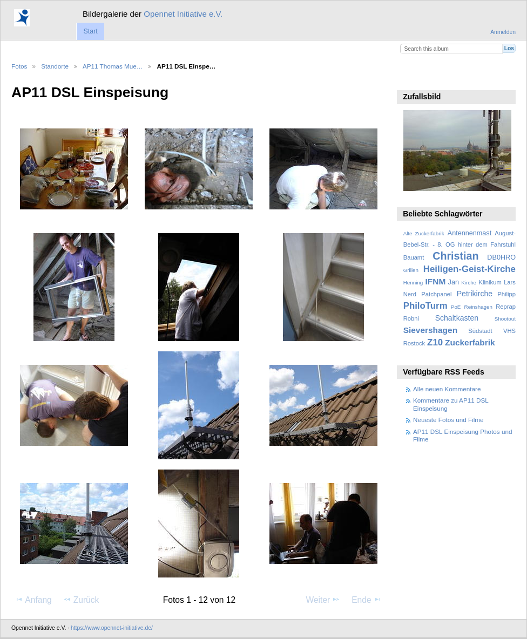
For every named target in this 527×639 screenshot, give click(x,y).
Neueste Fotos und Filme (448, 419)
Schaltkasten (456, 318)
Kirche (468, 282)
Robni (411, 318)
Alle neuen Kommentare (447, 388)
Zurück (81, 599)
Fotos (19, 66)
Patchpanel (436, 294)
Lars (510, 282)
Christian (455, 256)
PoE (456, 307)
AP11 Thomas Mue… (113, 66)
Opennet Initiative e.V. (183, 13)
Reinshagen (478, 307)
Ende (367, 599)
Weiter (323, 599)
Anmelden (503, 32)
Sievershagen (430, 330)
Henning (413, 282)
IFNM (435, 281)
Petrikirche (474, 293)
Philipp (506, 294)
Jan (453, 282)
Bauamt (413, 257)
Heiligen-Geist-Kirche (469, 269)
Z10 (435, 342)
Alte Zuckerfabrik (423, 233)
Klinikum (489, 282)
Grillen (410, 270)
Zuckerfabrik (470, 342)
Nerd (409, 294)
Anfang (33, 599)
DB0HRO (501, 257)
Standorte (55, 66)
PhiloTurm (425, 306)
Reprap (506, 306)
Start (90, 31)
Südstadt (480, 331)
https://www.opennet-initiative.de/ (112, 628)
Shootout (505, 319)
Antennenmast (469, 233)
